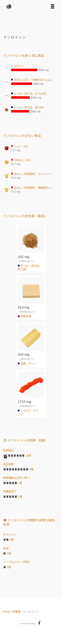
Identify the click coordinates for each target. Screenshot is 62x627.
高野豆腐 (24, 316)
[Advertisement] (31, 21)
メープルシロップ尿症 (16, 561)
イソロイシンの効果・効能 (24, 440)
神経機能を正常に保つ (16, 477)
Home (6, 611)
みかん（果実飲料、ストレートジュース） (33, 173)
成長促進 (8, 464)
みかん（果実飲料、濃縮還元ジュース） (33, 187)
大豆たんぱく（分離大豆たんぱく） (33, 79)
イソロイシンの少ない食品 (22, 135)
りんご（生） (20, 146)
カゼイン (17, 66)
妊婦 (5, 548)
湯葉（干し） (27, 363)
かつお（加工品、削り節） (28, 107)
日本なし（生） (21, 160)
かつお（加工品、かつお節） (29, 93)
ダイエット (9, 534)
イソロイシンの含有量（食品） (25, 216)
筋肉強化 (8, 450)
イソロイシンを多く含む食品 (23, 55)
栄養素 (17, 611)
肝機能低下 (9, 491)
